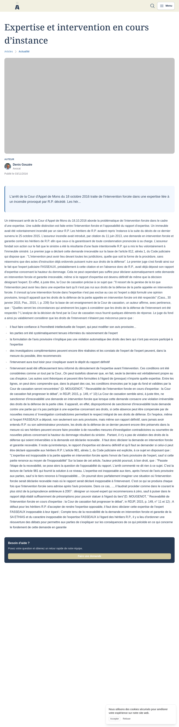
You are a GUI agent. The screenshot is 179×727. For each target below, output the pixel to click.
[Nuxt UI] (17, 6)
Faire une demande (89, 556)
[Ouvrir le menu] (166, 6)
